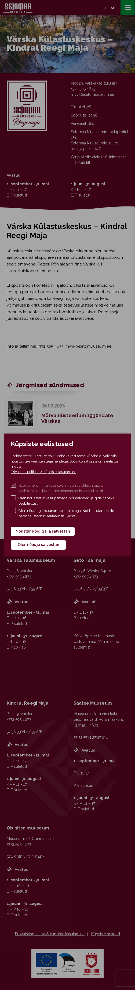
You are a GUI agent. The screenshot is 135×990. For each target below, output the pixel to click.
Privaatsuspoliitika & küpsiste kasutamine (43, 472)
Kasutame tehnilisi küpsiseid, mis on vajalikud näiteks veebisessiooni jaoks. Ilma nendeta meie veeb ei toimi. (61, 488)
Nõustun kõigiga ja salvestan (43, 531)
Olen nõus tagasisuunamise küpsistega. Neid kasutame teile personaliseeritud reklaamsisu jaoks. (66, 513)
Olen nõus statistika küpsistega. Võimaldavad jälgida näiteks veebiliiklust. (66, 500)
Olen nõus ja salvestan (38, 545)
